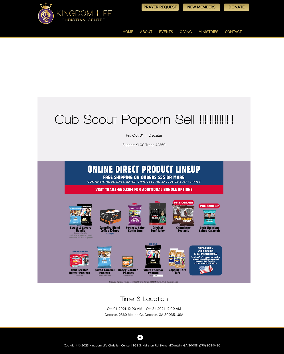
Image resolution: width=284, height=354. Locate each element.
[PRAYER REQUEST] (160, 7)
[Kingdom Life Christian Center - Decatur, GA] (140, 337)
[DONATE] (236, 7)
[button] (146, 32)
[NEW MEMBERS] (201, 7)
